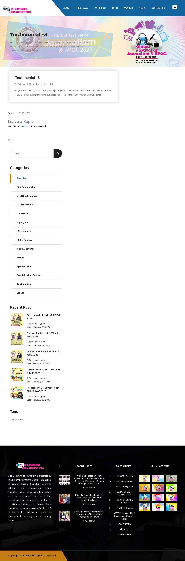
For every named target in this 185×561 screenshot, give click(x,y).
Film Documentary (27, 187)
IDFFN (115, 8)
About (67, 8)
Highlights (22, 222)
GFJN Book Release (27, 196)
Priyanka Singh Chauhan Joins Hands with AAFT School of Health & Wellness (89, 498)
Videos (20, 293)
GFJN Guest (23, 214)
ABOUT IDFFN (124, 524)
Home (54, 8)
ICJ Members (24, 231)
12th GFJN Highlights (124, 487)
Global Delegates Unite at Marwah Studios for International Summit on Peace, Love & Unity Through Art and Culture (89, 480)
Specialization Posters (29, 275)
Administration (124, 535)
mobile (20, 258)
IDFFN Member (24, 240)
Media (142, 8)
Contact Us (158, 8)
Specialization (24, 266)
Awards (128, 8)
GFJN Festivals (25, 205)
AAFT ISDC (100, 8)
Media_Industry (25, 249)
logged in (24, 126)
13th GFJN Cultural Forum (124, 501)
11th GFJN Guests (124, 476)
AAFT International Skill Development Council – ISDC (124, 516)
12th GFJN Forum (124, 482)
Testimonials (24, 284)
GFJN (31, 556)
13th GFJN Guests (124, 508)
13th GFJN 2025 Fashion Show (124, 493)
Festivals (82, 8)
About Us (124, 529)
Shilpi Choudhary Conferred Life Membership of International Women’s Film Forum (89, 515)
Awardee (21, 178)
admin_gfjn (42, 84)
